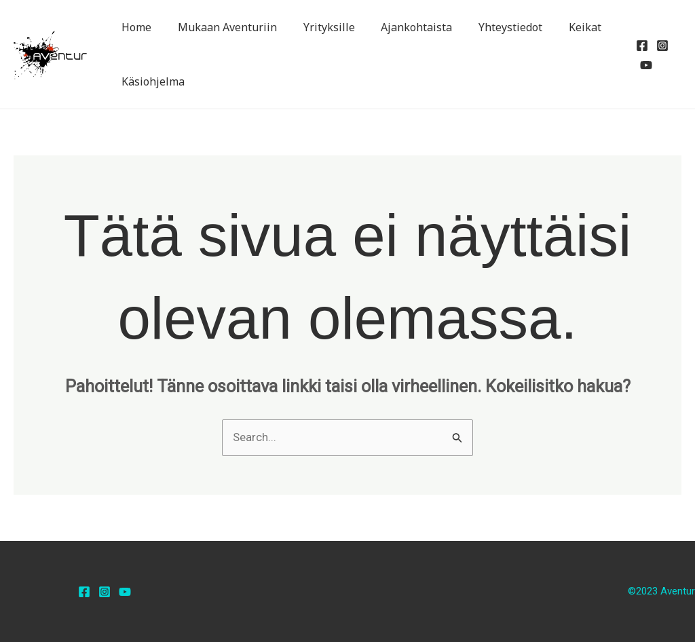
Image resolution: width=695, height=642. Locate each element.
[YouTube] (643, 65)
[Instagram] (660, 45)
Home (134, 27)
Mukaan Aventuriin (220, 27)
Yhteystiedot (490, 27)
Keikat (560, 27)
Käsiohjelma (151, 81)
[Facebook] (639, 45)
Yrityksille (317, 27)
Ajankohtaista (400, 27)
